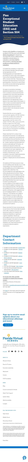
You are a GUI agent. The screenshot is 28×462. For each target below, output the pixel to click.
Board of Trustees (7, 364)
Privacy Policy (5, 440)
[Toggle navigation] (24, 8)
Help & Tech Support (8, 393)
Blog (4, 386)
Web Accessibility (7, 400)
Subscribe (7, 325)
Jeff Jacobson (15, 269)
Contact (13, 2)
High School (6, 413)
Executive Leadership (8, 368)
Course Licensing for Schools (10, 389)
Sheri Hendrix (19, 266)
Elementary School (7, 420)
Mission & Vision (7, 360)
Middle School (6, 417)
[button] (8, 2)
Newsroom (5, 371)
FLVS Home (5, 36)
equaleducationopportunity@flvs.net (18, 285)
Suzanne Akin (21, 247)
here (6, 290)
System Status (6, 396)
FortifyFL (5, 403)
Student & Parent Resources (16, 36)
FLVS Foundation (7, 378)
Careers (17, 2)
